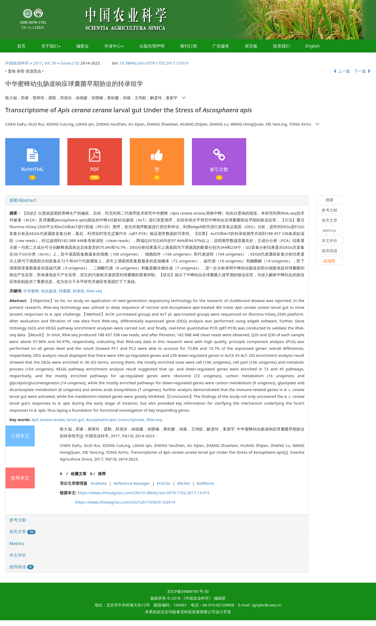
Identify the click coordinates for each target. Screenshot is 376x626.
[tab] (156, 200)
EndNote (99, 483)
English (313, 46)
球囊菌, (66, 290)
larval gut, (76, 419)
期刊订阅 (188, 46)
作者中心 (114, 46)
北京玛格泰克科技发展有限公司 (188, 611)
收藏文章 (78, 473)
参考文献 (17, 520)
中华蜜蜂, (32, 290)
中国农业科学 (17, 63)
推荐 (102, 473)
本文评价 (17, 555)
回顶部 (329, 260)
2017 (37, 63)
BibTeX (183, 483)
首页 (21, 46)
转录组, (79, 290)
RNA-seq (94, 290)
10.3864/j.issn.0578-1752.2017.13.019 (154, 63)
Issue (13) (69, 63)
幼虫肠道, (50, 290)
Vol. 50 (50, 63)
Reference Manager (132, 483)
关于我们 (51, 46)
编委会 (82, 46)
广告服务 (221, 46)
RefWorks (205, 483)
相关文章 (22, 531)
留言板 (251, 46)
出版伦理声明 (151, 46)
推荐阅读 (21, 567)
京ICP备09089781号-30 (188, 591)
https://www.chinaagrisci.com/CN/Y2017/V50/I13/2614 (125, 502)
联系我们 (281, 46)
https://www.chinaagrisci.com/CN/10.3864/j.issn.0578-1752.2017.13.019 (143, 492)
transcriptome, (132, 419)
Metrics (16, 543)
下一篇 (362, 71)
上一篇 (341, 71)
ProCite (163, 483)
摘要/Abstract (22, 200)
